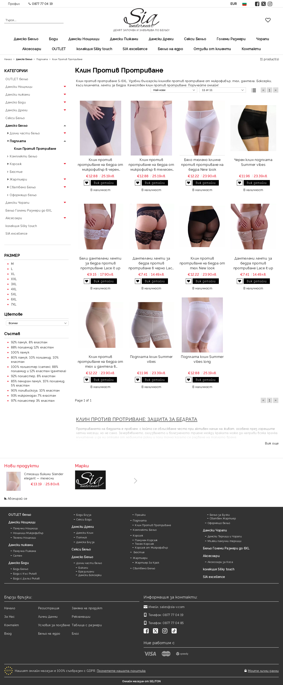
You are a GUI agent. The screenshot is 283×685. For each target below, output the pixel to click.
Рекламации (81, 616)
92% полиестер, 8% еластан (33, 376)
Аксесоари (31, 48)
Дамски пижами (20, 545)
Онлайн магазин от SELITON (141, 681)
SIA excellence (214, 577)
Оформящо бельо (219, 523)
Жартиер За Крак (147, 562)
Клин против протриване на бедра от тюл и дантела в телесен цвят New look (100, 361)
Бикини (83, 567)
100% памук (20, 352)
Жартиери (140, 558)
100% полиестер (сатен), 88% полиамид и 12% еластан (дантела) (38, 369)
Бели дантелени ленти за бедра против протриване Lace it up (100, 263)
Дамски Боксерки (89, 575)
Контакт (11, 625)
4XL (14, 289)
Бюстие (139, 552)
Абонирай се (17, 498)
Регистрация (48, 608)
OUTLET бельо (19, 514)
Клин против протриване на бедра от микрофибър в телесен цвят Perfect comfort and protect (151, 164)
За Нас (9, 616)
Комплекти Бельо (145, 529)
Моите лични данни (263, 670)
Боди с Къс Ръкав (25, 573)
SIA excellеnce (135, 48)
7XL (14, 304)
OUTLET (59, 48)
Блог (75, 633)
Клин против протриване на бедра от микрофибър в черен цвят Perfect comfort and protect (100, 164)
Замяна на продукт (87, 608)
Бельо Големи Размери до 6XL (226, 548)
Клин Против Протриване (153, 525)
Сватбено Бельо (144, 568)
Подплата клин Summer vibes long (202, 359)
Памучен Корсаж (146, 540)
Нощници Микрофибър (28, 533)
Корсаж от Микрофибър (151, 547)
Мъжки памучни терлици (224, 541)
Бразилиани (86, 571)
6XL (14, 299)
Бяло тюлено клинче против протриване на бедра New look (202, 164)
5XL (14, 294)
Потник (81, 537)
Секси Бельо (195, 38)
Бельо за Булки (220, 514)
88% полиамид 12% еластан (32, 347)
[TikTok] (175, 631)
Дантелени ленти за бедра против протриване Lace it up (253, 263)
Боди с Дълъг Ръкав (26, 578)
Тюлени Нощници (24, 537)
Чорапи (262, 38)
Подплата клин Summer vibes (151, 359)
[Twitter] (156, 631)
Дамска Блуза (85, 542)
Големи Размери (231, 38)
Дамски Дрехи (161, 38)
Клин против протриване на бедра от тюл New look (202, 263)
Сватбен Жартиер (223, 518)
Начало (9, 608)
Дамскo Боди (18, 563)
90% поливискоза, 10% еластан (35, 390)
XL (13, 274)
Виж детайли (104, 183)
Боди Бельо (20, 569)
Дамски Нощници (83, 38)
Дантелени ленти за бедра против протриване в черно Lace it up (151, 263)
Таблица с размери (87, 625)
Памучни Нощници (25, 528)
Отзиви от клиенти (212, 48)
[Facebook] (147, 631)
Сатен (17, 555)
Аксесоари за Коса (220, 562)
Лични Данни (48, 616)
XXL (14, 279)
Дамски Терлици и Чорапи (225, 536)
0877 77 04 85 (173, 623)
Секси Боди (84, 519)
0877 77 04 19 (42, 3)
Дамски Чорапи (215, 530)
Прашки (140, 514)
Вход (8, 633)
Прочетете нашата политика (121, 670)
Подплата (140, 520)
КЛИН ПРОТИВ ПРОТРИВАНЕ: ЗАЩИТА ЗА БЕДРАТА (136, 419)
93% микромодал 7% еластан (33, 395)
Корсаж (138, 535)
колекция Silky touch (94, 48)
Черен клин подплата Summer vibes (253, 162)
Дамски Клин (84, 532)
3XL (14, 284)
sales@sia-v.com (172, 607)
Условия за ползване (54, 625)
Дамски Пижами (124, 38)
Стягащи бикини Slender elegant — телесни (43, 476)
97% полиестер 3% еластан (32, 400)
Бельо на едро (170, 48)
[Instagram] (165, 631)
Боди (53, 38)
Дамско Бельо (26, 38)
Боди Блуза (84, 514)
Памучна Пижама (24, 551)
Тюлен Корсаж (144, 543)
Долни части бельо (89, 563)
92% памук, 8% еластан (29, 342)
